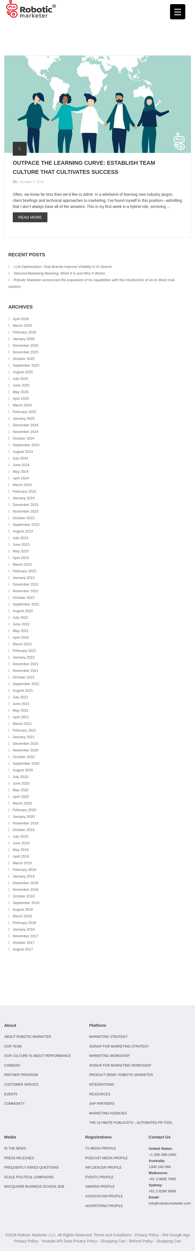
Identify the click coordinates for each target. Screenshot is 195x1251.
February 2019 (24, 870)
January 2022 (24, 657)
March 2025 (22, 405)
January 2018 (24, 929)
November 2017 (26, 936)
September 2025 (26, 365)
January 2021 (24, 737)
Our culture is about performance (37, 1056)
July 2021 (20, 697)
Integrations (101, 1085)
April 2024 (21, 478)
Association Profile (104, 1196)
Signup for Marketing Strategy (119, 1046)
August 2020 (23, 770)
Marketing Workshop (109, 1056)
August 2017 (23, 949)
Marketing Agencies (108, 1113)
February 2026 (24, 332)
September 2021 (26, 684)
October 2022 (24, 598)
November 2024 (26, 432)
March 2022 (22, 644)
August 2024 (23, 452)
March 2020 (22, 803)
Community (14, 1104)
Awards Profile (100, 1187)
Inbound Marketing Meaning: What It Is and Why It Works (59, 273)
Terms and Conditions (112, 1235)
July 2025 (20, 379)
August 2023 (23, 531)
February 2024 (24, 491)
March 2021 (22, 724)
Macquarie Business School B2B (34, 1187)
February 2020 (24, 810)
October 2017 (24, 943)
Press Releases (19, 1158)
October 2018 (24, 896)
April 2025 (21, 398)
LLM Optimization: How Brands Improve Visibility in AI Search (63, 267)
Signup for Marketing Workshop (120, 1065)
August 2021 (23, 690)
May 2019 (21, 850)
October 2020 (24, 757)
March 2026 (22, 325)
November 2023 (26, 511)
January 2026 (24, 339)
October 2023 (24, 518)
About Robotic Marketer (27, 1037)
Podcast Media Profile (106, 1158)
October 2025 (24, 359)
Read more (30, 217)
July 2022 (20, 617)
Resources (99, 1094)
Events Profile (99, 1177)
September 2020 (26, 763)
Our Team (13, 1046)
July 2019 (20, 836)
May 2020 (21, 790)
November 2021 (26, 670)
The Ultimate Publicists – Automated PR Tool (131, 1123)
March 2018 (22, 916)
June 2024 (21, 465)
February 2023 (24, 571)
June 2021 (21, 704)
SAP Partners (102, 1104)
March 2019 (22, 863)
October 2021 (24, 677)
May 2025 (21, 392)
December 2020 (26, 743)
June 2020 (21, 783)
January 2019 (24, 876)
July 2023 (20, 538)
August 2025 (23, 372)
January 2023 (24, 578)
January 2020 (24, 816)
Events (10, 1094)
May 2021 (21, 710)
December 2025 (26, 345)
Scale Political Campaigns (29, 1177)
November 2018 (26, 889)
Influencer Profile (103, 1167)
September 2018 (26, 903)
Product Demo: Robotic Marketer (121, 1075)
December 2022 (26, 584)
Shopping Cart (113, 1241)
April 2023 (21, 558)
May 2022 (21, 631)
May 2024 (21, 471)
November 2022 (26, 591)
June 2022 (21, 624)
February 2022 (24, 651)
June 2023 (21, 544)
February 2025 (24, 412)
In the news (15, 1148)
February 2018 (24, 923)
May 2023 (21, 551)
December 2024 (26, 425)
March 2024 (22, 485)
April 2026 (21, 319)
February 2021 (24, 730)
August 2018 (23, 909)
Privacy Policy (147, 1235)
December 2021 (26, 664)
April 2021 (21, 717)
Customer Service (21, 1085)
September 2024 (26, 445)
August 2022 (23, 611)
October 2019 (24, 830)
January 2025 (24, 418)
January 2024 (24, 498)
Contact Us (160, 1137)
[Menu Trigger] (177, 11)
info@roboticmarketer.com (170, 1203)
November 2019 (26, 823)
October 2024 (24, 438)
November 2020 (26, 750)
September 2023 (26, 525)
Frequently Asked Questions (31, 1167)
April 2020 (21, 797)
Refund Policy (141, 1241)
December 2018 (26, 883)
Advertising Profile (104, 1206)
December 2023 (26, 505)
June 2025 (21, 385)
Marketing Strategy (108, 1037)
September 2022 (26, 604)
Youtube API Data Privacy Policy (69, 1241)
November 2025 (26, 352)
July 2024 (20, 458)
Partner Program (21, 1075)
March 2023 (22, 564)
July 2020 (20, 777)
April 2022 (21, 637)
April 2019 (21, 856)
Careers (12, 1065)
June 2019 (21, 843)
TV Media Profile (100, 1148)
